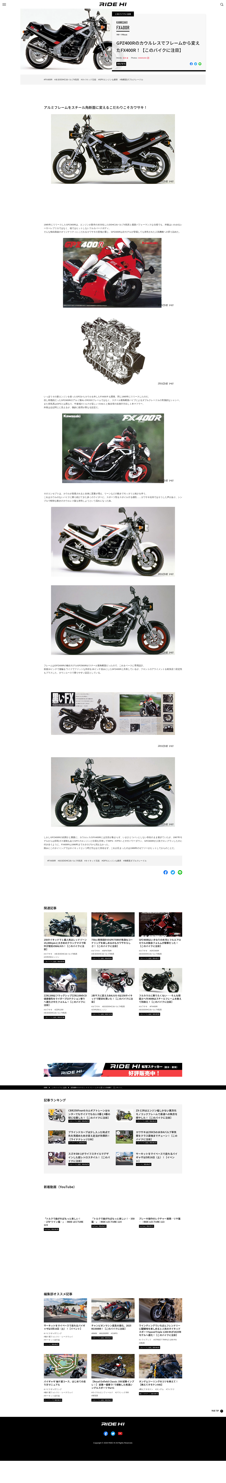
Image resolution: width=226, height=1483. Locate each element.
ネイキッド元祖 (89, 80)
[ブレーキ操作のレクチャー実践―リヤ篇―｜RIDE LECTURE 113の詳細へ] (160, 1208)
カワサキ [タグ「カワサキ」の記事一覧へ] (48, 954)
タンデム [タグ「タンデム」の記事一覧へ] (160, 1391)
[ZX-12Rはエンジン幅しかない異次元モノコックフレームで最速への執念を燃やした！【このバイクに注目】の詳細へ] (124, 1118)
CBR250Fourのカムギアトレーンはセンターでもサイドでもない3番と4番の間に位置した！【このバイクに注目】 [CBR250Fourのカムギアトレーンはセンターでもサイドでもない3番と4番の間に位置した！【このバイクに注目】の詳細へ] (89, 1115)
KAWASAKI (144, 58)
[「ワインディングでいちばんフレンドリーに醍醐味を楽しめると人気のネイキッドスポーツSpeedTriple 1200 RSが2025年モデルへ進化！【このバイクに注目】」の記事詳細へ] (160, 1319)
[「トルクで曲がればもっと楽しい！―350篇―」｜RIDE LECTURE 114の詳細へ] (113, 1208)
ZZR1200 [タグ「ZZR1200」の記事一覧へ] (59, 1010)
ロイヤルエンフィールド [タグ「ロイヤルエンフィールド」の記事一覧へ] (102, 1394)
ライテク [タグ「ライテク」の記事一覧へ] (171, 1391)
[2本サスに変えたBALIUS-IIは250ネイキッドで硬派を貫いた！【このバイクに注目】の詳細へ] (113, 986)
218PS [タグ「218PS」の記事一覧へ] (114, 1335)
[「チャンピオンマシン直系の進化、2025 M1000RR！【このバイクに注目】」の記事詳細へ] (113, 1316)
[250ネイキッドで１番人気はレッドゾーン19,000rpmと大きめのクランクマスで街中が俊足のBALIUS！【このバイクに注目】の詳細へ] (65, 932)
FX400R (48, 80)
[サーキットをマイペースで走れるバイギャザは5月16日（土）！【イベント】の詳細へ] (124, 1161)
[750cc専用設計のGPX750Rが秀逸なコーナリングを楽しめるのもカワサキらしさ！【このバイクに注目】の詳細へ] (113, 930)
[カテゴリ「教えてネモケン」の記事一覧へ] (149, 1396)
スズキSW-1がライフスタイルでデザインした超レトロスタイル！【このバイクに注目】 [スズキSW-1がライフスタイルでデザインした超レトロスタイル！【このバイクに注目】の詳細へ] (89, 1158)
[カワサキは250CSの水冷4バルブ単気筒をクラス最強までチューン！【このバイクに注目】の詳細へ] (124, 1140)
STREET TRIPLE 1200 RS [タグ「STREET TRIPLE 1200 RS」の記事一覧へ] (165, 1341)
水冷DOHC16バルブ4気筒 (67, 80)
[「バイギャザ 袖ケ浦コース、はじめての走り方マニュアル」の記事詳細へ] (65, 1372)
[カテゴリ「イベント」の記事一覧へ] (144, 1162)
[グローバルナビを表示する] (4, 4)
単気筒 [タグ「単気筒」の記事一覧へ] (95, 1397)
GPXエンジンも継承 (108, 80)
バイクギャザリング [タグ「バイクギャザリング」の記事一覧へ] (53, 1335)
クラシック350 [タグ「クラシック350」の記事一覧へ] (122, 1394)
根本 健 (126, 58)
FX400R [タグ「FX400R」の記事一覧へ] (154, 1007)
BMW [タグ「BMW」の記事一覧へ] (94, 1335)
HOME (45, 1089)
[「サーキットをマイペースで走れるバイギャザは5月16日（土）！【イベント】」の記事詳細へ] (65, 1316)
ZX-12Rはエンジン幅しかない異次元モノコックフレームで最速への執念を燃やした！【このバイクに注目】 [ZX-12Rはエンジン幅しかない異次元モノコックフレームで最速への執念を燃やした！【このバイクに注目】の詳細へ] (156, 1115)
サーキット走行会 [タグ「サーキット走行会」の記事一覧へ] (52, 1341)
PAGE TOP (215, 1413)
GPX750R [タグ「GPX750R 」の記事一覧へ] (107, 951)
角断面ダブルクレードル (132, 80)
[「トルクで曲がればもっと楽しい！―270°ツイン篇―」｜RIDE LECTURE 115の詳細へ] (65, 1210)
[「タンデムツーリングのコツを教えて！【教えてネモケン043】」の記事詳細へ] (160, 1372)
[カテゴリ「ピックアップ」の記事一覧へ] (77, 1143)
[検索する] (222, 4)
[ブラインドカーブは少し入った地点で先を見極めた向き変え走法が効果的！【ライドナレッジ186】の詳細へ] (56, 1140)
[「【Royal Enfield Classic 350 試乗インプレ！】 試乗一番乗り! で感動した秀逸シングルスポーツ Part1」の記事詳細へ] (113, 1373)
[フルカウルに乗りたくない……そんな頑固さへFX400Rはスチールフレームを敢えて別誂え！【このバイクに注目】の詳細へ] (160, 986)
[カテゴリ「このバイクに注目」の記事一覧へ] (54, 962)
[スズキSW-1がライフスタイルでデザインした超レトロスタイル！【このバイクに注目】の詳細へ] (56, 1161)
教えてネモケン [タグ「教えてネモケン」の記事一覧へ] (146, 1391)
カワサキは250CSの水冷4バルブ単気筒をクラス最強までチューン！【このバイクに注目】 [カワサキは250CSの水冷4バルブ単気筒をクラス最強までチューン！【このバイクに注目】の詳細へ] (156, 1136)
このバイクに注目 (123, 14)
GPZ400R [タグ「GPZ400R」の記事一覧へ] (155, 951)
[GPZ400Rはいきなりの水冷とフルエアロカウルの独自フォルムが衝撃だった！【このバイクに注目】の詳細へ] (160, 930)
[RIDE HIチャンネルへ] (51, 1231)
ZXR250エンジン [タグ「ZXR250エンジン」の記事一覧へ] (52, 957)
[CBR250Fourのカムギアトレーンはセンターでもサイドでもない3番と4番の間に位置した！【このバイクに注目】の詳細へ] (56, 1118)
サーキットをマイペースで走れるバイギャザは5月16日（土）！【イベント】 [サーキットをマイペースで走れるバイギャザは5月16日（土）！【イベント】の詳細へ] (156, 1156)
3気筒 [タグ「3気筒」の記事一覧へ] (142, 1344)
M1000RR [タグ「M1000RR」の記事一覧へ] (104, 1335)
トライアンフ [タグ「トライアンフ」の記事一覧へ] (145, 1341)
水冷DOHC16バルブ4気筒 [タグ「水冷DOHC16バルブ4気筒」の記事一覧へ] (66, 954)
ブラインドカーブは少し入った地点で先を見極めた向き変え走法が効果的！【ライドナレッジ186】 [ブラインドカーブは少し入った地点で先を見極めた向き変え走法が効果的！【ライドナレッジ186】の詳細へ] (89, 1136)
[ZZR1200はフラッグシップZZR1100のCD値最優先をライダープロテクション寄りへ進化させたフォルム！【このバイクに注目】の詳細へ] (65, 988)
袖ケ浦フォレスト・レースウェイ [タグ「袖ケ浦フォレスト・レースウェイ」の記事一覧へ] (59, 1338)
